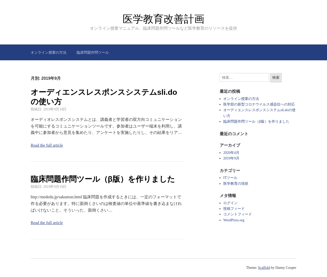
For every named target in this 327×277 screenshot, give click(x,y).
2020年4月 (231, 153)
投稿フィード (234, 209)
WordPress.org (233, 220)
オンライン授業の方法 (48, 52)
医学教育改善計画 (163, 19)
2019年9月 (231, 158)
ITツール (230, 178)
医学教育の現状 (235, 184)
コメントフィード (237, 214)
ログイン (230, 203)
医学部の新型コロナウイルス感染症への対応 (259, 104)
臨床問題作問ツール (93, 52)
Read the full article (47, 145)
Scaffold (264, 268)
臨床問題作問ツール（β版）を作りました (103, 179)
